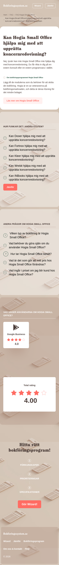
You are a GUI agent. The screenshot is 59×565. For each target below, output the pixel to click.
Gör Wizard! (29, 504)
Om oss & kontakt (12, 549)
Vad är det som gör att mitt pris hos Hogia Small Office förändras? (30, 262)
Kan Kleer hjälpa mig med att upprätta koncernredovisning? (32, 157)
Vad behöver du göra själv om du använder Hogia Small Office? (29, 245)
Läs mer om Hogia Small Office (23, 100)
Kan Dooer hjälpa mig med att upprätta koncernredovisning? (27, 138)
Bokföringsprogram (33, 541)
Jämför (50, 6)
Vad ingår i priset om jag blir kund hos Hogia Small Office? (32, 272)
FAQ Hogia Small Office (25, 14)
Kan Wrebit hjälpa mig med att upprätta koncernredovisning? (27, 167)
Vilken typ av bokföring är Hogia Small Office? (29, 235)
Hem (5, 14)
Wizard (37, 6)
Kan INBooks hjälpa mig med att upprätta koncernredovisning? (28, 177)
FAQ (11, 14)
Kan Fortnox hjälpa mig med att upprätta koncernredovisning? (28, 147)
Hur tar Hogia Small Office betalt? (30, 253)
